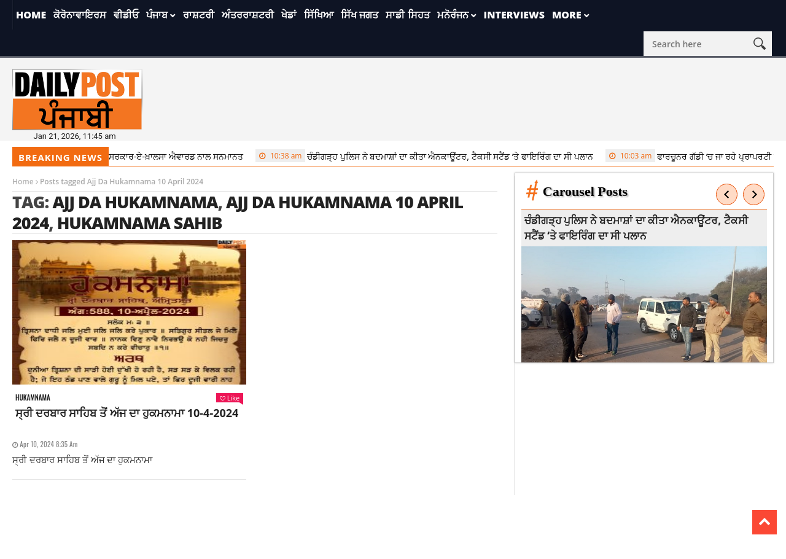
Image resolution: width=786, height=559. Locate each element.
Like (229, 397)
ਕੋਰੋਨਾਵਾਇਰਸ (79, 15)
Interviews (514, 15)
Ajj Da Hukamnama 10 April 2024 (237, 212)
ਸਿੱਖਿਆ (318, 15)
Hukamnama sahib (139, 222)
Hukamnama (32, 398)
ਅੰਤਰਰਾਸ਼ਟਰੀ (248, 15)
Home (31, 15)
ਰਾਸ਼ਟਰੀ (198, 15)
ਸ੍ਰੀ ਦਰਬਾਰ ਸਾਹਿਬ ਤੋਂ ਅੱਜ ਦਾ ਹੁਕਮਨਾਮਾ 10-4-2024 (126, 412)
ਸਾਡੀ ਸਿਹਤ (407, 15)
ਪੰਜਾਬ (157, 15)
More (567, 15)
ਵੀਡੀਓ (126, 15)
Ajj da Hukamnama (134, 201)
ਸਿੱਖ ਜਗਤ (359, 15)
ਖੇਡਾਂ (289, 15)
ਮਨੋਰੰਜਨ (453, 15)
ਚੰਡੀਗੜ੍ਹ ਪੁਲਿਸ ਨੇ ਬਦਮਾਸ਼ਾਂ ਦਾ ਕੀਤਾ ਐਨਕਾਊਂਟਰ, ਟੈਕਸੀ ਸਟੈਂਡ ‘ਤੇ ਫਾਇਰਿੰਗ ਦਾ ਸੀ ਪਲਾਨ (429, 156)
